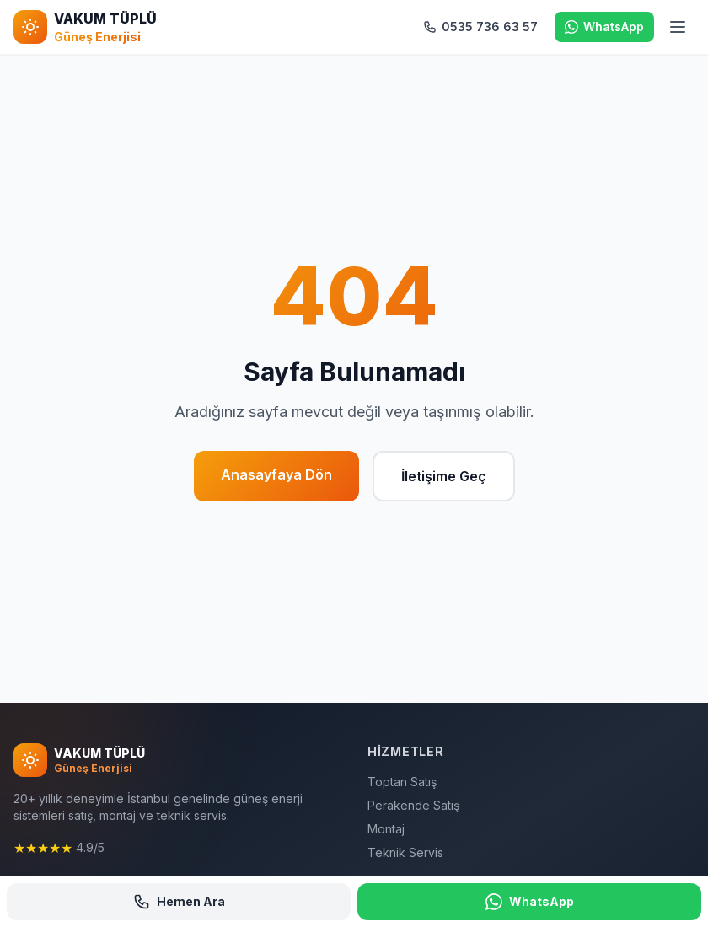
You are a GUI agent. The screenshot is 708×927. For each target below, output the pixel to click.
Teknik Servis (405, 852)
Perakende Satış (413, 805)
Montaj (386, 829)
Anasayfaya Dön (276, 474)
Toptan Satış (402, 781)
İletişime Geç (443, 476)
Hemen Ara (179, 901)
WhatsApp (529, 901)
